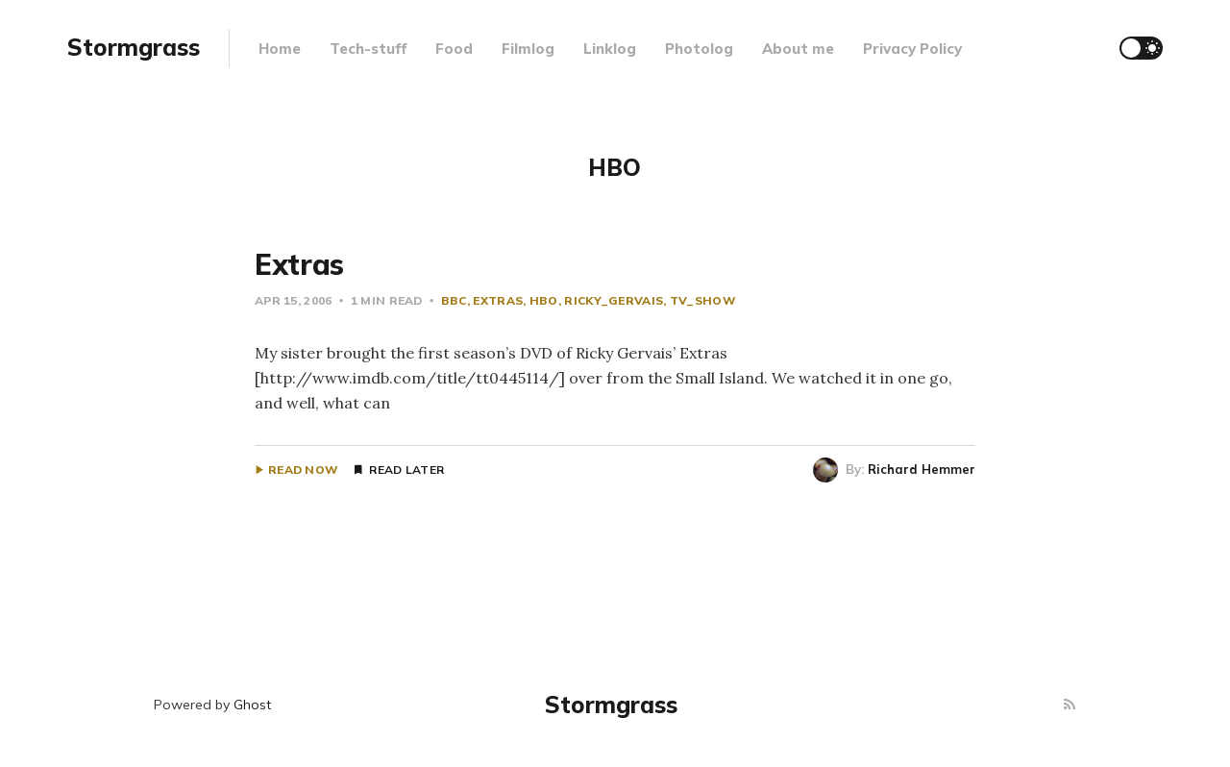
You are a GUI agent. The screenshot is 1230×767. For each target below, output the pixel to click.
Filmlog (528, 48)
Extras (299, 264)
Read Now (303, 470)
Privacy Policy (912, 48)
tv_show (703, 300)
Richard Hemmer (921, 469)
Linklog (609, 48)
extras (498, 300)
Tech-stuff (368, 48)
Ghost (252, 704)
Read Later (406, 470)
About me (798, 48)
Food (454, 48)
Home (279, 48)
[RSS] (1069, 705)
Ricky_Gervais (613, 300)
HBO (543, 300)
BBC (454, 300)
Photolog (699, 48)
